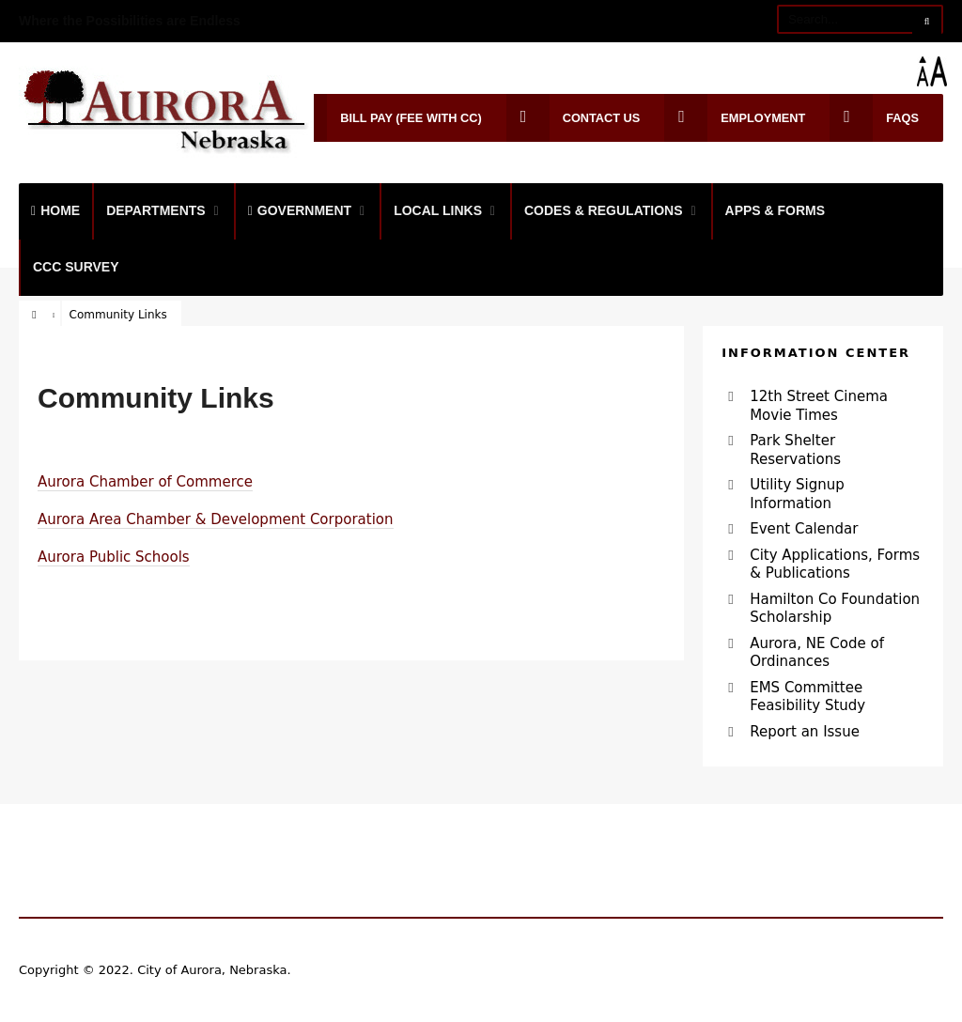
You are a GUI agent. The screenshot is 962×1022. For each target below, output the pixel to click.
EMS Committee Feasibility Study (807, 697)
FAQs (874, 118)
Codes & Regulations (603, 210)
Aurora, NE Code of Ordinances (817, 653)
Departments (156, 210)
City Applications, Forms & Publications (835, 564)
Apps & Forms (775, 210)
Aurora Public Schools (114, 557)
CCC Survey (76, 266)
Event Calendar (804, 528)
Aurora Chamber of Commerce (145, 481)
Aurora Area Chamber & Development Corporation (216, 519)
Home (55, 210)
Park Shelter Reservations (795, 450)
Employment (734, 118)
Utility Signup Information (797, 494)
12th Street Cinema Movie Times (819, 406)
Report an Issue (805, 731)
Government (299, 210)
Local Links (438, 210)
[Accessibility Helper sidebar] (939, 71)
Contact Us (573, 118)
